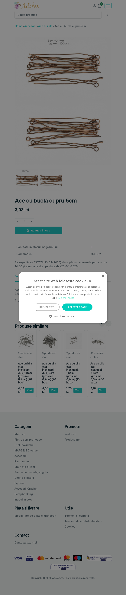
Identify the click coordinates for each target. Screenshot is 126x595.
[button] (63, 316)
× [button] (103, 276)
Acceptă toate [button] (77, 307)
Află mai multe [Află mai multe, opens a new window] (66, 297)
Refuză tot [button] (47, 307)
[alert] (63, 297)
